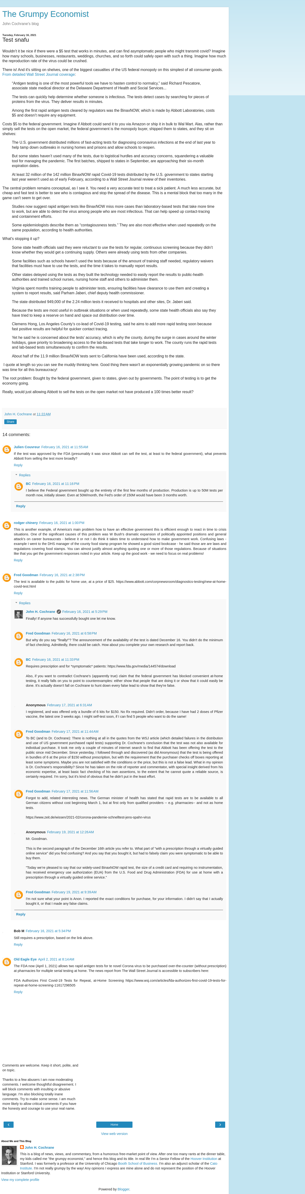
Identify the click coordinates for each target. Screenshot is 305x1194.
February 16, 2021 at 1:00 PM (61, 523)
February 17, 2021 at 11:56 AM (75, 791)
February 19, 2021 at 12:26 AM (70, 832)
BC (28, 484)
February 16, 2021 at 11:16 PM (55, 484)
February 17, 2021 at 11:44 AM (75, 731)
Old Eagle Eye (25, 959)
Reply (18, 465)
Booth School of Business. (138, 1163)
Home (114, 1124)
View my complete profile (20, 1180)
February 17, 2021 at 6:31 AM (69, 705)
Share (10, 421)
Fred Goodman (26, 575)
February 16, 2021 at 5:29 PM (84, 612)
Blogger (123, 1189)
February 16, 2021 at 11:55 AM (64, 447)
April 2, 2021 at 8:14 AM (56, 959)
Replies (24, 475)
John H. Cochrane (40, 612)
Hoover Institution (204, 1159)
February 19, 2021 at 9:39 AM (74, 892)
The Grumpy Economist (45, 14)
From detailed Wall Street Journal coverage (38, 74)
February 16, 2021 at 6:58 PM (74, 633)
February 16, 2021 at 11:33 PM (55, 659)
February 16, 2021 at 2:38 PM (62, 575)
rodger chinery (26, 523)
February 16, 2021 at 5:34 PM (48, 931)
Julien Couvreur (27, 447)
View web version (114, 1134)
